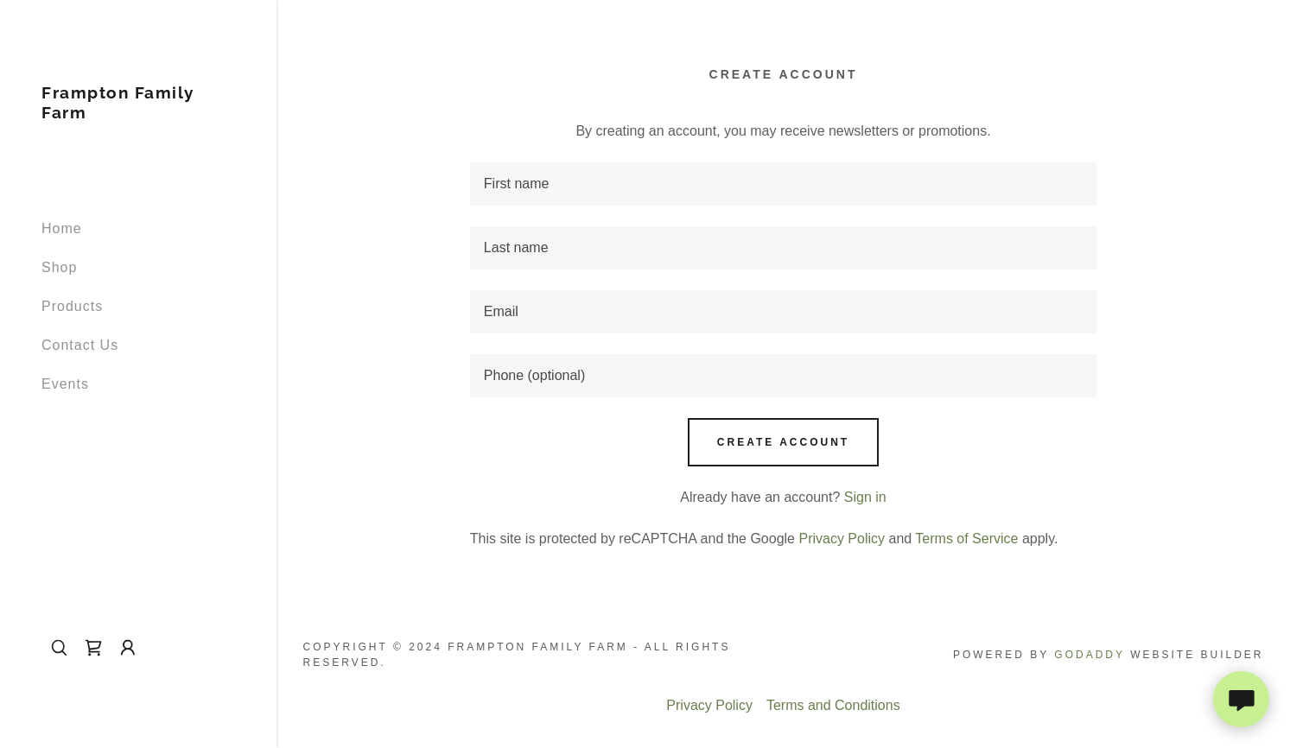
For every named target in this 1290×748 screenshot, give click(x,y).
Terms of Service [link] (966, 538)
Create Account (783, 442)
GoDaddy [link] (1089, 655)
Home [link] (61, 228)
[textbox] (783, 184)
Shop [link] (59, 267)
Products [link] (72, 306)
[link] (138, 113)
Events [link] (65, 384)
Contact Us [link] (79, 345)
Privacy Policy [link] (841, 538)
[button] (128, 648)
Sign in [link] (865, 497)
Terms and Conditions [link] (833, 705)
